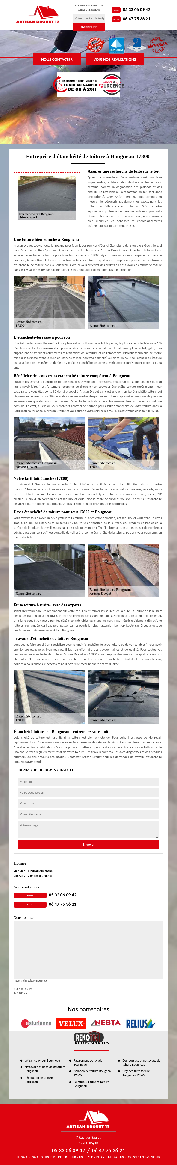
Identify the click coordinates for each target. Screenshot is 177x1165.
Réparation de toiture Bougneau (39, 1080)
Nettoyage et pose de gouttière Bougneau (45, 1069)
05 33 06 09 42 (136, 9)
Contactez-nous (144, 1157)
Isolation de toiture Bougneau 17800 (93, 1073)
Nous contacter (57, 59)
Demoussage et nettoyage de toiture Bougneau (141, 1063)
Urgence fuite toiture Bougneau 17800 (136, 1073)
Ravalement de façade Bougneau (88, 1063)
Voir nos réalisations (115, 59)
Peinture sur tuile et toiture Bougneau (91, 1084)
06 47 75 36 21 (136, 18)
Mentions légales (106, 1157)
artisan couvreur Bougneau (42, 1060)
